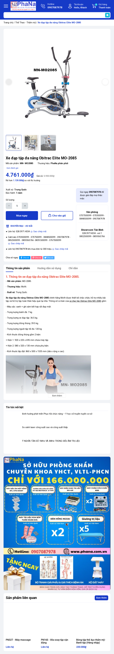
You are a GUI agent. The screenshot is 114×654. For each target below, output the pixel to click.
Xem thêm (101, 598)
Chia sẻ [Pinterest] (36, 258)
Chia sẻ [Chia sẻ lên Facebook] (24, 258)
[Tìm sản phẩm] (57, 15)
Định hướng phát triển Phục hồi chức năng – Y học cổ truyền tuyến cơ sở (57, 414)
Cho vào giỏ (59, 215)
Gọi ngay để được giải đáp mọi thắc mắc (92, 195)
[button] (105, 82)
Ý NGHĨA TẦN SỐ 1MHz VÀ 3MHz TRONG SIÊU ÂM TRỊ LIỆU (51, 441)
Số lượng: (10, 200)
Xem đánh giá (12, 168)
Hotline (55, 6)
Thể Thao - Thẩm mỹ (25, 22)
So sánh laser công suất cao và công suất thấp (45, 427)
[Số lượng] (17, 206)
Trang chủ (8, 22)
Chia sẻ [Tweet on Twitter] (48, 258)
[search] (107, 15)
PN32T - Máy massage (18, 639)
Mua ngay (21, 215)
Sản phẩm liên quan (21, 598)
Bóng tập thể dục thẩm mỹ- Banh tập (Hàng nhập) (91, 641)
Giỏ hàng (102, 6)
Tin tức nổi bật (14, 407)
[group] (57, 82)
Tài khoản (80, 6)
